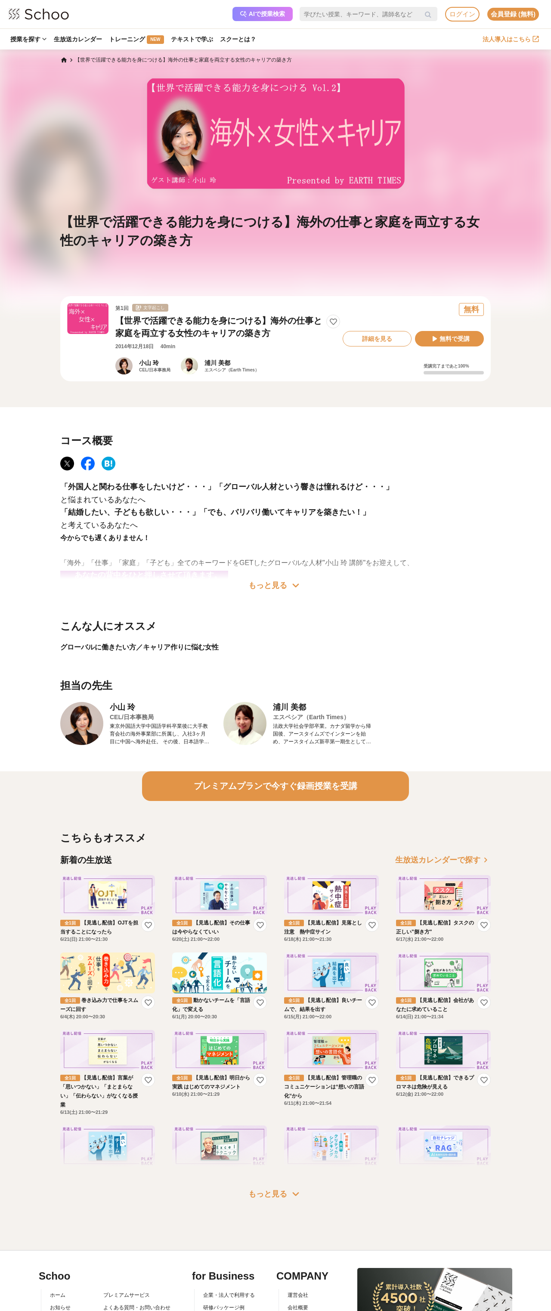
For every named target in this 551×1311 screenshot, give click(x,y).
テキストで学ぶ (194, 39)
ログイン (462, 14)
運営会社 (298, 1295)
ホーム (57, 1295)
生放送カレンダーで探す (443, 860)
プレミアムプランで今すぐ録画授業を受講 (275, 786)
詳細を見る (377, 338)
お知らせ (60, 1308)
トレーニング (138, 39)
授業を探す (29, 39)
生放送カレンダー (79, 39)
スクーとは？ (241, 39)
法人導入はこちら (511, 39)
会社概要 (298, 1308)
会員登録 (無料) (513, 14)
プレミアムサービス (126, 1295)
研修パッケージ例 (224, 1308)
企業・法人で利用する (229, 1295)
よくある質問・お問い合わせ (136, 1308)
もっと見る (275, 585)
